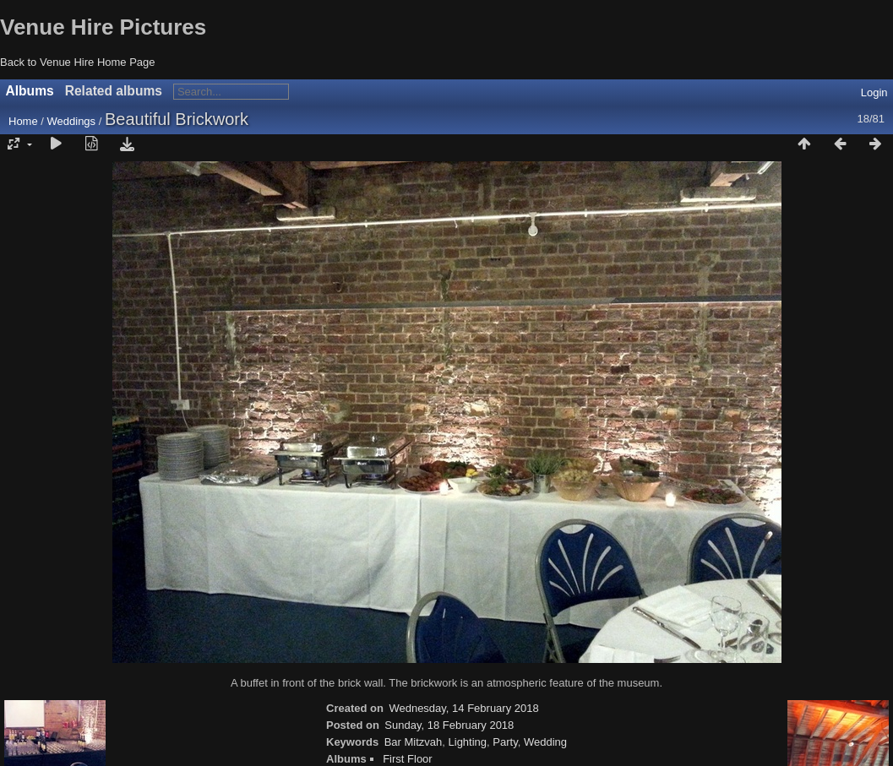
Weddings (71, 121)
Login (874, 92)
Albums (30, 91)
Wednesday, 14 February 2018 (463, 708)
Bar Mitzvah (413, 742)
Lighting (468, 742)
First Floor (408, 758)
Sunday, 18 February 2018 (449, 725)
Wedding (545, 742)
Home (23, 121)
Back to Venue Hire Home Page (77, 62)
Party (505, 742)
